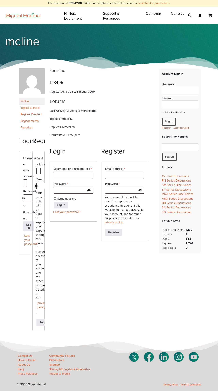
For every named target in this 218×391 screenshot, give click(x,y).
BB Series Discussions (176, 203)
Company (154, 13)
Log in (28, 226)
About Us (24, 364)
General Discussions (175, 176)
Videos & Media (59, 373)
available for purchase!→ (154, 3)
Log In (169, 121)
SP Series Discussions (176, 189)
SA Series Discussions (176, 207)
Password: (168, 98)
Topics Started (30, 108)
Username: (168, 84)
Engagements (30, 121)
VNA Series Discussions (177, 194)
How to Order (27, 360)
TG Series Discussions (176, 212)
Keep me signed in (175, 112)
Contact (177, 13)
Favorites (27, 127)
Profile (25, 101)
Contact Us (25, 356)
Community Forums (62, 356)
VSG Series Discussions (177, 198)
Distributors (56, 360)
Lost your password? (26, 240)
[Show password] (23, 198)
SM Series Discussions (176, 185)
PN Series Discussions (176, 181)
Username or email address (25, 168)
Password (25, 192)
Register (113, 232)
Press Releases (27, 373)
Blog (21, 369)
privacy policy (39, 305)
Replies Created (31, 114)
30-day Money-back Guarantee (69, 369)
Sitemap (54, 364)
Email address (38, 162)
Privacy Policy (171, 384)
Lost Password (181, 127)
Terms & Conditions (190, 384)
